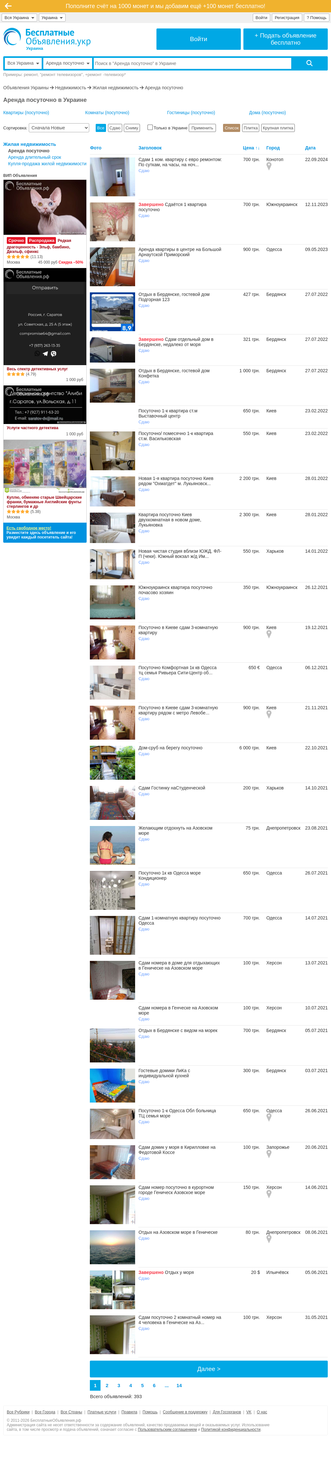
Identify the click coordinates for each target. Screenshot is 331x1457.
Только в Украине (168, 127)
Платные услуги (102, 1412)
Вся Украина (19, 17)
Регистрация (287, 17)
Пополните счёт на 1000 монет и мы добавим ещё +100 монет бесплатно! (165, 6)
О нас (262, 1412)
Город (273, 147)
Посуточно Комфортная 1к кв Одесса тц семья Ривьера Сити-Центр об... (177, 670)
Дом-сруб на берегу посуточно (170, 747)
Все (100, 127)
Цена (248, 147)
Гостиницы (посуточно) (191, 112)
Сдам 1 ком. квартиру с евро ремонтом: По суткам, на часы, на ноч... (180, 162)
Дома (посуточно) (267, 112)
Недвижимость (70, 87)
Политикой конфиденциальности (231, 1429)
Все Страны (71, 1412)
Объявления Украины (25, 87)
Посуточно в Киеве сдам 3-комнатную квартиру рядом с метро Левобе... (178, 710)
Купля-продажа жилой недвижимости (47, 163)
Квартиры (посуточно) (26, 112)
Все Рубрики (18, 1412)
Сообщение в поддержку (185, 1412)
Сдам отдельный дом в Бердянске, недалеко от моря (175, 342)
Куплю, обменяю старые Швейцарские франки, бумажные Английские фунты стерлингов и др (44, 502)
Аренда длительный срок (34, 157)
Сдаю (115, 127)
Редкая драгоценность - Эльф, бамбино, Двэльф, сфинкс (39, 246)
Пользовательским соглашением (167, 1429)
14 (179, 1385)
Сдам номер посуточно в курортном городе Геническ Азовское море (176, 1190)
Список (232, 127)
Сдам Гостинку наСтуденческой (171, 787)
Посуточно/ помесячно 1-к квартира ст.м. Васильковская (175, 436)
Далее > (208, 1368)
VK (248, 1412)
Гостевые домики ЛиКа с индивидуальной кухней (164, 1073)
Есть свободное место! (28, 528)
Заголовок (150, 147)
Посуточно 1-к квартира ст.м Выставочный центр (168, 413)
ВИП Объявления (20, 175)
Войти (261, 17)
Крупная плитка (278, 127)
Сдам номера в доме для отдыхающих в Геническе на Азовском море (179, 965)
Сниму (131, 127)
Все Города (45, 1412)
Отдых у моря (179, 1272)
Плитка (251, 127)
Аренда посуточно (164, 87)
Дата (310, 147)
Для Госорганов (227, 1412)
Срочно (16, 240)
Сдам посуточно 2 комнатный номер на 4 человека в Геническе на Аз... (179, 1320)
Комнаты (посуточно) (107, 112)
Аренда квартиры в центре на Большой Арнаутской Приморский (179, 252)
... (167, 1385)
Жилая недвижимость (115, 87)
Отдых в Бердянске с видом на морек (177, 1030)
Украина (52, 17)
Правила (129, 1412)
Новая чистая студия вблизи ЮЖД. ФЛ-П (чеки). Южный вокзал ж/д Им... (179, 554)
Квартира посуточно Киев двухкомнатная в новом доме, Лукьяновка (169, 519)
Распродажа (42, 240)
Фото (95, 147)
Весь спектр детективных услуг (37, 369)
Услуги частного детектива (32, 428)
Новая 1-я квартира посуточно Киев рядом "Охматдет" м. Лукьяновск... (175, 481)
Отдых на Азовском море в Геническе (178, 1232)
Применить (202, 127)
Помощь (150, 1412)
